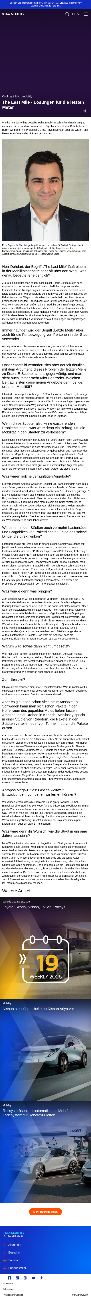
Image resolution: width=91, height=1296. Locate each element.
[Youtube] (33, 1278)
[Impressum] (33, 1283)
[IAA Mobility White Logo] (13, 14)
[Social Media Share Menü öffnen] (85, 111)
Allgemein (14, 1244)
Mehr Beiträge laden (45, 1211)
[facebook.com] (9, 1278)
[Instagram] (25, 1278)
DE (76, 14)
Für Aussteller (17, 1268)
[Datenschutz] (33, 1289)
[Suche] (67, 14)
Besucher (14, 1252)
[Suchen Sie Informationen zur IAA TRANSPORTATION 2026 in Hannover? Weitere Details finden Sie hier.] (45, 4)
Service (13, 1260)
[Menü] (86, 14)
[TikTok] (41, 1278)
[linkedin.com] (17, 1278)
